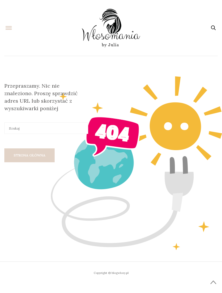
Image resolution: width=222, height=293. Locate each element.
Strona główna (29, 155)
